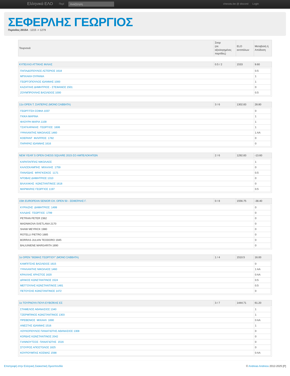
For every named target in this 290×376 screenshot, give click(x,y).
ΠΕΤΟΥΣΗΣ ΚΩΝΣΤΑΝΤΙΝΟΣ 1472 (41, 290)
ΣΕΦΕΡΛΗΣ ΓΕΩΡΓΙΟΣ (70, 22)
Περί (61, 3)
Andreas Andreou (259, 366)
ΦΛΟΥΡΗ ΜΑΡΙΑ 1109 (33, 121)
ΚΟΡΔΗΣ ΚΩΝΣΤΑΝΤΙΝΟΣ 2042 (39, 336)
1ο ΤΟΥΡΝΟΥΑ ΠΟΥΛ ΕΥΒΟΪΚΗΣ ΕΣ (40, 302)
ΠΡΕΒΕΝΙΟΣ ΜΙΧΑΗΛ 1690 (37, 320)
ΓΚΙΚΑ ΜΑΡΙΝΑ (29, 116)
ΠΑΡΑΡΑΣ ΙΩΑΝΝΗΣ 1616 (35, 143)
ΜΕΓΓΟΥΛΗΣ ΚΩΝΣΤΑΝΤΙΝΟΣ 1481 (41, 285)
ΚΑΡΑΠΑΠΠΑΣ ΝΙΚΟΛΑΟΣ (36, 161)
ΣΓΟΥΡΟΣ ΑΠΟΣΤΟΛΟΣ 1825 (38, 347)
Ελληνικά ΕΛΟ (40, 3)
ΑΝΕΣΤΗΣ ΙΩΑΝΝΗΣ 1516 (35, 325)
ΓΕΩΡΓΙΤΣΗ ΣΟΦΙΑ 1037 (35, 110)
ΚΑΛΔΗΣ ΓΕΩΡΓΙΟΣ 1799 (36, 212)
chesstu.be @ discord (235, 3)
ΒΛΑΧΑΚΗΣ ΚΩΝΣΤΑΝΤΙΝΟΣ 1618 (41, 183)
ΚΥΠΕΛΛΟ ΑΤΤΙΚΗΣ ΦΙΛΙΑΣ (35, 64)
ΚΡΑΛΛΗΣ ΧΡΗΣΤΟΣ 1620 (36, 274)
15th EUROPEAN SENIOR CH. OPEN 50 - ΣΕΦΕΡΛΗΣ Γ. (52, 200)
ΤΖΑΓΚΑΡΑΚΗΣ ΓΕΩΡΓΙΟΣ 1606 (40, 127)
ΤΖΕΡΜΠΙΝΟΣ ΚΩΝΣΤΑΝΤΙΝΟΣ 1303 (42, 314)
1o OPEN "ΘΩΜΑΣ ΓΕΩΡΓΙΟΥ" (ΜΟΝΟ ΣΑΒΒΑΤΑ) (49, 257)
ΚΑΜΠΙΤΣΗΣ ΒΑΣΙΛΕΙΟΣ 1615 (38, 263)
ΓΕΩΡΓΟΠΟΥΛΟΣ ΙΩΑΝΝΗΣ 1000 (40, 81)
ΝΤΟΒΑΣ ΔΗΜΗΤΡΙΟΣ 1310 (36, 178)
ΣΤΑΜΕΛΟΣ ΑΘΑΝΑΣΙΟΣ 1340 (38, 309)
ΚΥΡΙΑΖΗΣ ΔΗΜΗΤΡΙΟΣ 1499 (38, 207)
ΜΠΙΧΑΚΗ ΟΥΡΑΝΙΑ (32, 76)
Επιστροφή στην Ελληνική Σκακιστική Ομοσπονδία (33, 366)
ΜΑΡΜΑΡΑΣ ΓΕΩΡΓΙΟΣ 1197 (37, 189)
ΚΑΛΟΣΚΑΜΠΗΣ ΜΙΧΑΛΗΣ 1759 (40, 167)
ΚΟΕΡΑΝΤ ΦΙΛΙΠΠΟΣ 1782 (37, 138)
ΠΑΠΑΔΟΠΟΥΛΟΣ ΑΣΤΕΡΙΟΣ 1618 (41, 70)
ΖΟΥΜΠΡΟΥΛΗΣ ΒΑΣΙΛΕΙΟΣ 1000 (40, 92)
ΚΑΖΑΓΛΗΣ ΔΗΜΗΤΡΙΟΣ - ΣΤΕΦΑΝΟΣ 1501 (46, 87)
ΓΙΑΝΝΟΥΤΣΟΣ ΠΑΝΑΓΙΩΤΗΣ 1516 (42, 341)
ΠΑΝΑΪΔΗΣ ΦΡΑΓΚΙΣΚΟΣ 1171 (39, 172)
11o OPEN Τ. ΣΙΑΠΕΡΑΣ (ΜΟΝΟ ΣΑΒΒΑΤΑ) (45, 104)
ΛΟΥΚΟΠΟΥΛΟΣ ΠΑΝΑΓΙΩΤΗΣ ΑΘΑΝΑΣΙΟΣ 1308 (49, 330)
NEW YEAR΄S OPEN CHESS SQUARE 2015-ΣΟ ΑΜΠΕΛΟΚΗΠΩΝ (58, 155)
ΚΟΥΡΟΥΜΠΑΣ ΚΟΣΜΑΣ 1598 (38, 352)
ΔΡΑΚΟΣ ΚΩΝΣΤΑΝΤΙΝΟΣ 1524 (39, 280)
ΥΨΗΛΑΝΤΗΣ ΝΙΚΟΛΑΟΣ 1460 (38, 132)
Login (255, 3)
